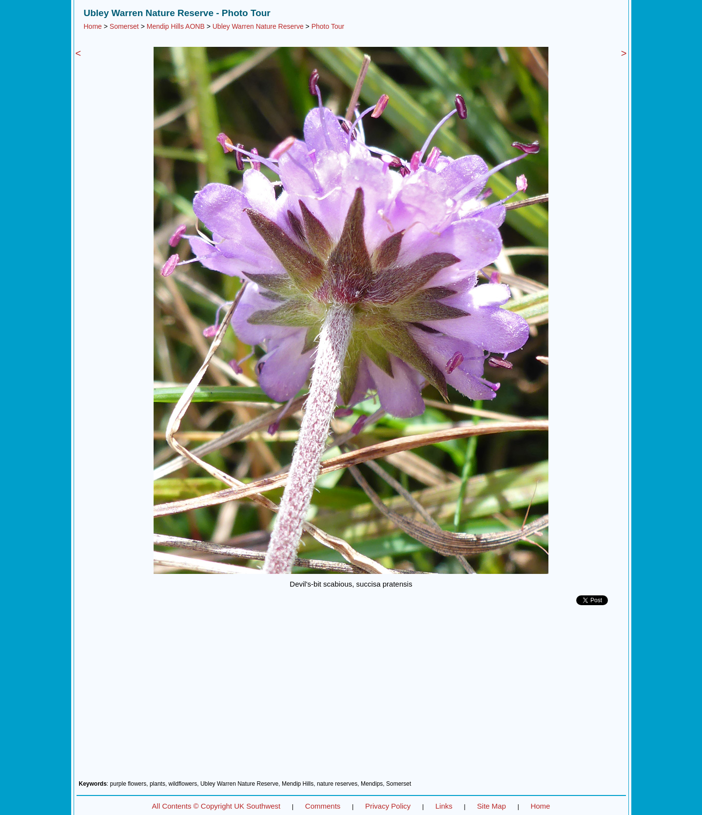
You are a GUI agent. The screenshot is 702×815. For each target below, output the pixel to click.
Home (93, 26)
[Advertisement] (351, 696)
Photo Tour (328, 26)
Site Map (491, 806)
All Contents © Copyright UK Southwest (216, 806)
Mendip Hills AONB (176, 26)
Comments (323, 806)
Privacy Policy (387, 806)
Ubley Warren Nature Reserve (258, 26)
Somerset (124, 26)
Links (443, 806)
